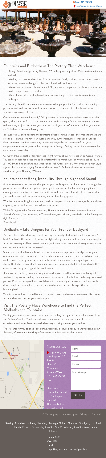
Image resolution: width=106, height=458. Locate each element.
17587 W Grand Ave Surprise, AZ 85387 (88, 6)
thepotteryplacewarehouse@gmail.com (68, 449)
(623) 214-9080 (54, 439)
